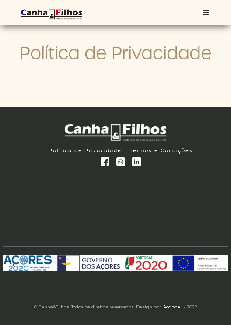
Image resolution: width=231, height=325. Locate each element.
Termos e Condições (161, 150)
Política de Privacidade (85, 150)
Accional (172, 307)
